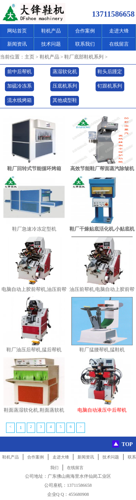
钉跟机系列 (109, 86)
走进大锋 (119, 31)
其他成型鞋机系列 (65, 102)
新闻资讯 (17, 44)
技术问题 (51, 44)
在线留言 (119, 44)
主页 (29, 57)
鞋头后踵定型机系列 (109, 73)
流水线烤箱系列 (19, 102)
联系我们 (85, 44)
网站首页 (17, 31)
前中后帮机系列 (19, 73)
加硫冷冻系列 (19, 87)
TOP (127, 444)
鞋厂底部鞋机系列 (84, 57)
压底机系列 (65, 86)
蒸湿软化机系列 (65, 73)
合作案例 (85, 31)
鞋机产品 (51, 31)
